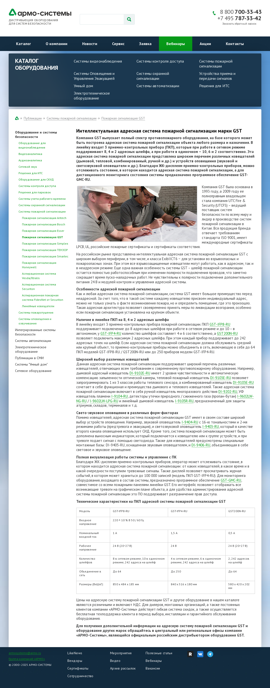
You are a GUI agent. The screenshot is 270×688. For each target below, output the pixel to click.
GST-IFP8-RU (220, 324)
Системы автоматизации (157, 85)
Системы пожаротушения (36, 312)
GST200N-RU (227, 333)
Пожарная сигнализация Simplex (45, 243)
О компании (56, 43)
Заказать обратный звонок (239, 23)
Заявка (145, 43)
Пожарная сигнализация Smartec (45, 256)
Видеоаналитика (30, 154)
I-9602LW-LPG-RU (104, 401)
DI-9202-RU (227, 391)
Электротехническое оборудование (92, 96)
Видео (115, 660)
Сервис (118, 43)
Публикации (33, 118)
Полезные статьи (159, 653)
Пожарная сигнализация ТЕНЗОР (45, 250)
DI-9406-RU (201, 445)
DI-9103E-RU (220, 377)
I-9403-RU (210, 426)
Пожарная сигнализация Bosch (43, 224)
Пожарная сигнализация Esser (43, 231)
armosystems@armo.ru (25, 653)
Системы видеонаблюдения (98, 61)
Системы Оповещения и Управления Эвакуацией (94, 76)
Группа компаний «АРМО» (27, 659)
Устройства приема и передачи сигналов (217, 76)
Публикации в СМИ (29, 358)
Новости (89, 43)
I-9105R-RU (184, 401)
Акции (205, 43)
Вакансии (153, 668)
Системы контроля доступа (160, 61)
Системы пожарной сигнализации (215, 63)
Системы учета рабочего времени (42, 199)
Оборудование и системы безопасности (36, 134)
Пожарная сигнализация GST (123, 118)
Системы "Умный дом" (31, 364)
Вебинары (175, 43)
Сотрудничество (80, 676)
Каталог (23, 43)
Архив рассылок (123, 668)
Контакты (235, 43)
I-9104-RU (119, 396)
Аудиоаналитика (30, 160)
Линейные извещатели (38, 306)
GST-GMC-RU (231, 480)
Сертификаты (78, 668)
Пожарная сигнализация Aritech (44, 218)
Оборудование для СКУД (36, 179)
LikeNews (74, 653)
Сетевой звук (28, 166)
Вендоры (74, 660)
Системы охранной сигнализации (152, 76)
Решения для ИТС (214, 85)
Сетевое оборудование (33, 371)
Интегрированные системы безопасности (35, 332)
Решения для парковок (35, 192)
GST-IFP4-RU (110, 333)
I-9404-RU (190, 422)
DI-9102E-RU (140, 373)
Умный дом (83, 85)
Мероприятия (121, 653)
